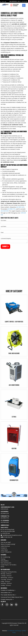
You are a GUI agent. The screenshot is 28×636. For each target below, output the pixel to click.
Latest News (4, 550)
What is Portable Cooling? (8, 544)
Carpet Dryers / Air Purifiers (8, 565)
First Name (3, 220)
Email (2, 232)
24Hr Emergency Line (18, 1)
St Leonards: (14, 521)
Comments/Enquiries (6, 238)
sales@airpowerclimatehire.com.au (12, 535)
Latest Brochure (5, 546)
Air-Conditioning (5, 557)
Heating (3, 559)
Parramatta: (14, 517)
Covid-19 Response (6, 552)
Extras (2, 566)
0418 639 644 (5, 533)
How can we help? (6, 542)
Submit (5, 246)
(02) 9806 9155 (11, 209)
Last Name (3, 226)
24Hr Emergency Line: (14, 508)
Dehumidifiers (5, 561)
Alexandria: (14, 512)
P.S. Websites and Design (14, 630)
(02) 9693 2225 (20, 207)
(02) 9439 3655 (5, 211)
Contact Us (4, 548)
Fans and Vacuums (6, 563)
